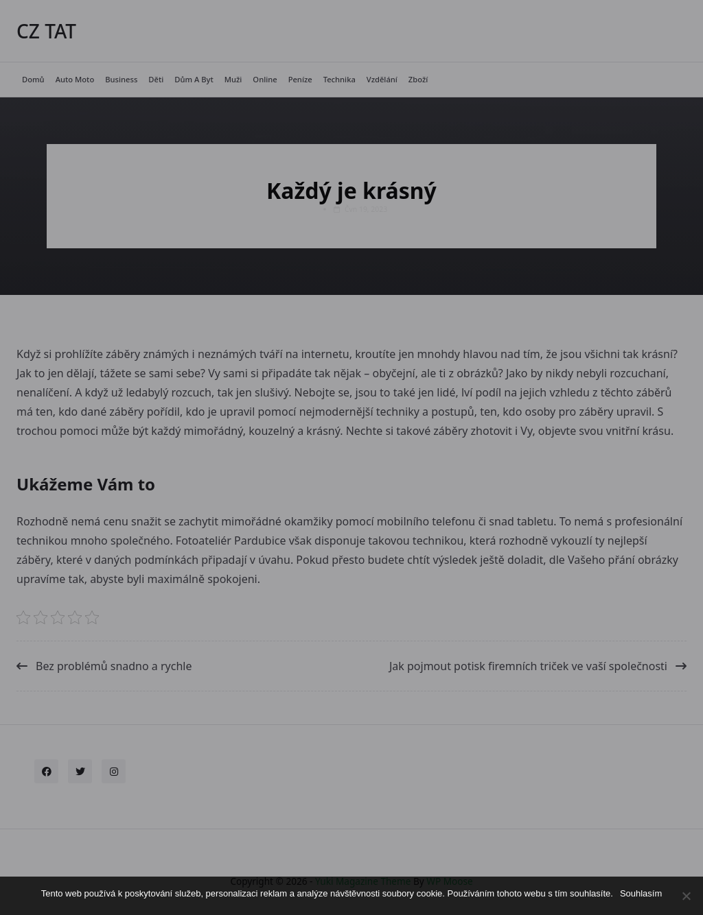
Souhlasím (641, 893)
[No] (686, 896)
